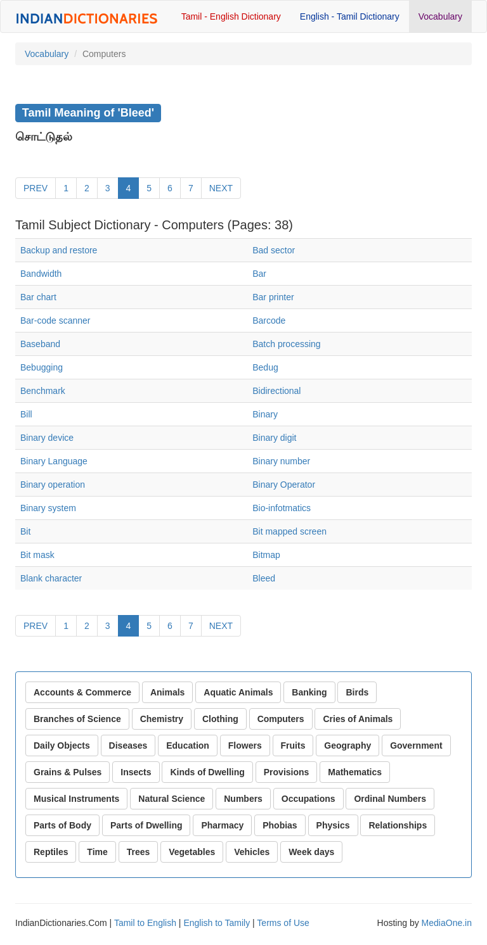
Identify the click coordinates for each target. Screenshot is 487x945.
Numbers (243, 799)
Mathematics (355, 772)
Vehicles (251, 852)
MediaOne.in (447, 923)
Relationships (397, 825)
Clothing (220, 719)
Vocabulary (440, 16)
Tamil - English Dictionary (231, 16)
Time (97, 852)
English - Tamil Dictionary (349, 16)
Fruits (293, 745)
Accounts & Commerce (82, 692)
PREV (35, 188)
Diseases (128, 745)
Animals (167, 692)
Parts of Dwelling (146, 825)
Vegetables (192, 852)
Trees (138, 852)
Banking (309, 692)
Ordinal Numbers (390, 799)
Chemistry (161, 719)
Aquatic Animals (238, 692)
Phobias (280, 825)
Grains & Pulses (67, 772)
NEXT (221, 188)
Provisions (286, 772)
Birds (357, 692)
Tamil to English (145, 923)
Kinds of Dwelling (207, 772)
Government (416, 745)
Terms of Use (283, 923)
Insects (135, 772)
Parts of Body (62, 825)
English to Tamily (216, 923)
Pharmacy (222, 825)
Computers (280, 719)
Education (187, 745)
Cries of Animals (358, 719)
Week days (311, 852)
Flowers (245, 745)
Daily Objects (62, 745)
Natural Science (171, 799)
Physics (333, 825)
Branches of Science (77, 719)
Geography (347, 745)
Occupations (308, 799)
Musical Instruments (76, 799)
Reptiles (51, 852)
